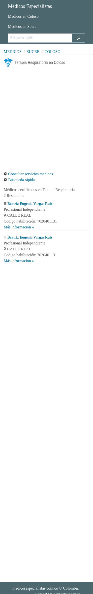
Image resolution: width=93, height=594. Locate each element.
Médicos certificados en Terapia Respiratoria (39, 190)
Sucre (33, 51)
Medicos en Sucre (22, 26)
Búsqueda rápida (19, 180)
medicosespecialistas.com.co (35, 588)
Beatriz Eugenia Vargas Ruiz (29, 204)
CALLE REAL (17, 215)
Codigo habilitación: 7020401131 (30, 221)
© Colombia (45, 588)
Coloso (53, 51)
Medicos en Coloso (23, 16)
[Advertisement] (46, 119)
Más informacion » (19, 227)
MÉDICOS (13, 51)
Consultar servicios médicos (28, 174)
